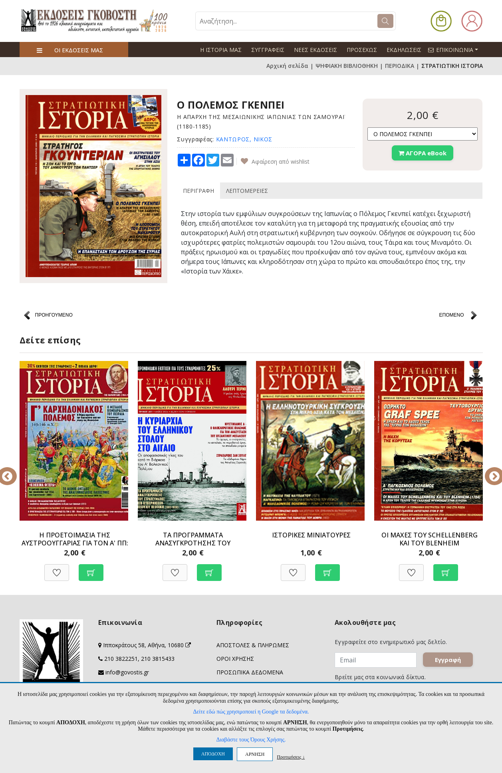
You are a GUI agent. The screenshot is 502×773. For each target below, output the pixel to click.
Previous (14, 471)
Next (489, 471)
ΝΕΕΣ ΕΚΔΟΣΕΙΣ (315, 50)
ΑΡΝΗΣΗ (254, 754)
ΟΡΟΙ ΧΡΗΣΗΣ (235, 658)
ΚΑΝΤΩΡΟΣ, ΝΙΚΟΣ (244, 139)
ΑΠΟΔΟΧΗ (213, 754)
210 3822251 (121, 658)
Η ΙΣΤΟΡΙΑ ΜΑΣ (221, 50)
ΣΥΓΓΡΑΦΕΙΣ (267, 50)
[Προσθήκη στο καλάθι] (91, 568)
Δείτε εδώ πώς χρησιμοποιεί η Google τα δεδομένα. (251, 712)
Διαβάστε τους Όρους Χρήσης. (251, 740)
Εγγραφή (449, 661)
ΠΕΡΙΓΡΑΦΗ (198, 190)
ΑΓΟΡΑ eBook (422, 153)
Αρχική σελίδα (287, 66)
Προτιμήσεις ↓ (291, 756)
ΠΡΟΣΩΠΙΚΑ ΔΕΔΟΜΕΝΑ (249, 672)
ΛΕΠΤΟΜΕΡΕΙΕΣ (247, 190)
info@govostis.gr (127, 672)
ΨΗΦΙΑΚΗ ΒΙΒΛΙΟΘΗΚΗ (346, 66)
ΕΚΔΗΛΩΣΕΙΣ (404, 50)
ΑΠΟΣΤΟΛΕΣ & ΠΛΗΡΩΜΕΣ (252, 645)
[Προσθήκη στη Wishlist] (56, 568)
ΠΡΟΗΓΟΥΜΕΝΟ (54, 315)
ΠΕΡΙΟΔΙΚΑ (399, 66)
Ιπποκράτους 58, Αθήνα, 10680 (147, 645)
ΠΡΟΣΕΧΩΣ (362, 50)
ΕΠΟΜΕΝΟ (451, 315)
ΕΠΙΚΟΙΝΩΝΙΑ (456, 49)
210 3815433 (158, 658)
